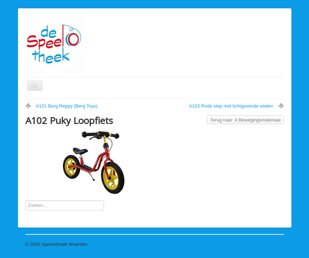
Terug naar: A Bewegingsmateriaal (245, 120)
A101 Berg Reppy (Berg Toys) (67, 106)
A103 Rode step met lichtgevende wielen (231, 106)
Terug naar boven (266, 244)
